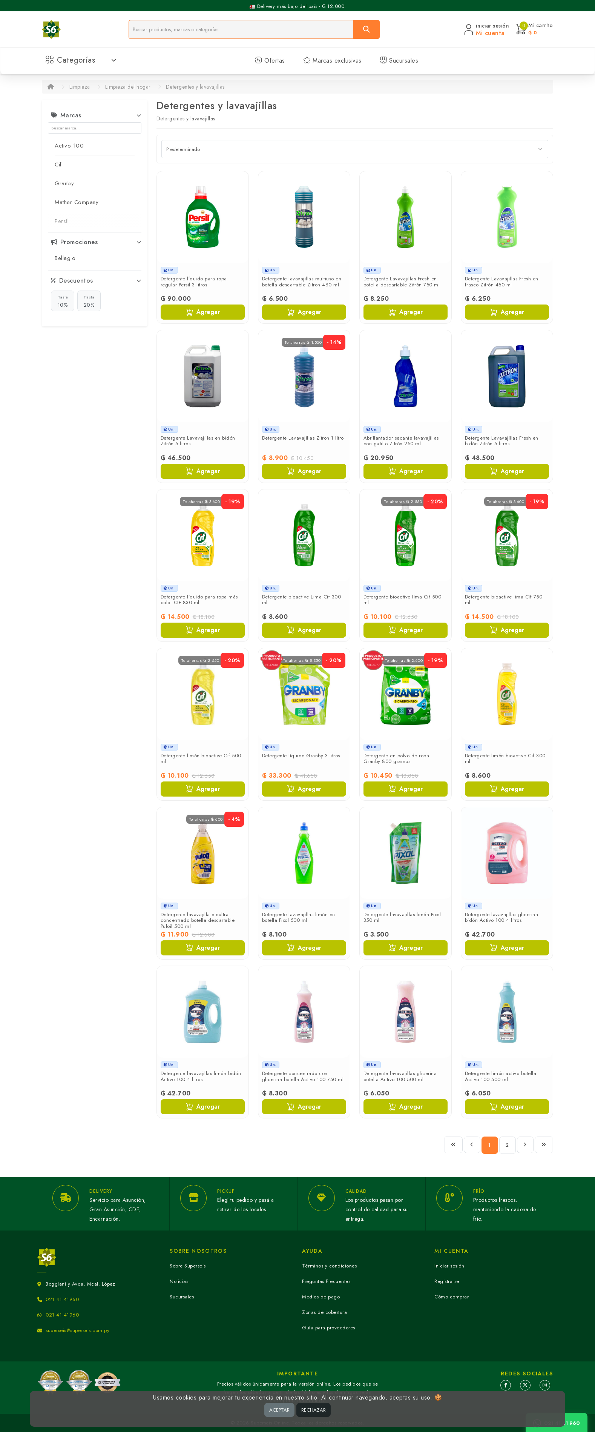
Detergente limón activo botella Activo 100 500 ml (501, 1076)
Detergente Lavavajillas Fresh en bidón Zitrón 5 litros (501, 441)
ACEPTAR (279, 1410)
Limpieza (79, 87)
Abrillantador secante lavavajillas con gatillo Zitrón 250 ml (401, 441)
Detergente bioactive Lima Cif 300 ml (301, 599)
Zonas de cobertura (324, 1312)
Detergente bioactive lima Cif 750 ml (504, 599)
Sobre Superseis (188, 1265)
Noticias (179, 1281)
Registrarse (446, 1281)
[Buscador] (241, 29)
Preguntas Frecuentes (326, 1281)
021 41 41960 (62, 1299)
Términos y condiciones (329, 1265)
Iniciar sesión (449, 1265)
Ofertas (270, 60)
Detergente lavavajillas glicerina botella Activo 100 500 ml (400, 1076)
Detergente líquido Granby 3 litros (301, 755)
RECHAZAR (313, 1410)
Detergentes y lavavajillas (195, 87)
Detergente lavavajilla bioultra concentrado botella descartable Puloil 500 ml (198, 920)
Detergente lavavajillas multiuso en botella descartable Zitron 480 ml (302, 281)
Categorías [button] (81, 60)
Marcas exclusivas (332, 60)
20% (89, 301)
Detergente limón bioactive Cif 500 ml (201, 758)
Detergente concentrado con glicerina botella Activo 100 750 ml (303, 1076)
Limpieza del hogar (128, 87)
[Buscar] (366, 29)
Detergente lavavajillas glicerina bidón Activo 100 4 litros (501, 917)
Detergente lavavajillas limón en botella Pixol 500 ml (298, 917)
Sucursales (399, 60)
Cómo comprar (451, 1296)
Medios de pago (321, 1296)
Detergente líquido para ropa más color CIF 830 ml (199, 599)
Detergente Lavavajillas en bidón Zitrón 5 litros (198, 441)
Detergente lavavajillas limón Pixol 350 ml (402, 917)
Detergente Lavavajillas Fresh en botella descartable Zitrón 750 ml (401, 281)
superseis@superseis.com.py (77, 1330)
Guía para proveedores (328, 1327)
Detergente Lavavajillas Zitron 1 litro (303, 437)
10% (62, 301)
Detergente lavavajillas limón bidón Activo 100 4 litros (201, 1076)
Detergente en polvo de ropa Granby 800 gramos (396, 758)
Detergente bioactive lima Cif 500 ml (402, 599)
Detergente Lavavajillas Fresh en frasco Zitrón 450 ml (501, 281)
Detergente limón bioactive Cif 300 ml (505, 758)
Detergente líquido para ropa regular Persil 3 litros (194, 281)
